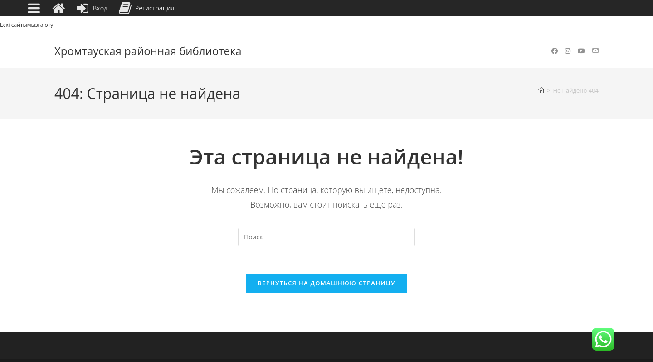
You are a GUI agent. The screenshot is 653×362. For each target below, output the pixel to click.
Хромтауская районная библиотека (148, 50)
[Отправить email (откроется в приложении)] (595, 50)
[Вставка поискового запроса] (326, 237)
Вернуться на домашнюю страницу (326, 283)
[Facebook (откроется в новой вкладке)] (554, 51)
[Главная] (541, 90)
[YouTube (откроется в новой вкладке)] (581, 51)
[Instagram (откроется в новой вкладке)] (567, 51)
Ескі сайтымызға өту (26, 25)
